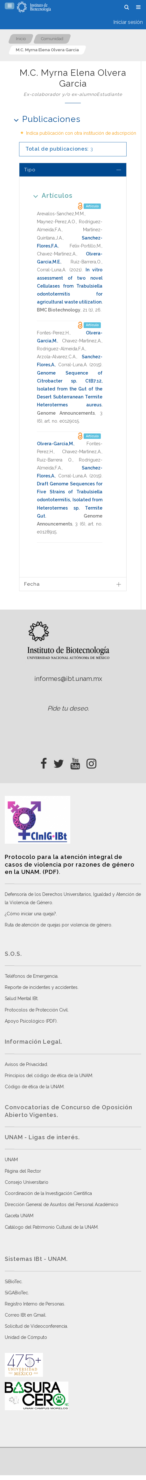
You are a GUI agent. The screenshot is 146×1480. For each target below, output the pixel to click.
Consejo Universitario (26, 1182)
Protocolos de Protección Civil (36, 1009)
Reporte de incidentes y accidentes (41, 987)
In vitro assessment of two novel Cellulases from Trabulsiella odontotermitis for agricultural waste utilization (69, 285)
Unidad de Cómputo (26, 1337)
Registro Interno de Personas (34, 1303)
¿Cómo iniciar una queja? (30, 913)
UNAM (11, 1159)
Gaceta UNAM (19, 1215)
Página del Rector (23, 1171)
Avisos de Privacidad (26, 1064)
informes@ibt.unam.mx (68, 679)
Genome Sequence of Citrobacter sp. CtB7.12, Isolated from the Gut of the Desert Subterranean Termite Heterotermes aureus (69, 389)
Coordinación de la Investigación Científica (48, 1193)
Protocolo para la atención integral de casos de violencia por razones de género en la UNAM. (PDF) (70, 864)
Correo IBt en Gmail (25, 1315)
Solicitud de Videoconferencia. (36, 1326)
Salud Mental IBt (21, 998)
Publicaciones (45, 119)
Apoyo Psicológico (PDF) (31, 1021)
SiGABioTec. (17, 1292)
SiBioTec (13, 1281)
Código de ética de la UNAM (34, 1086)
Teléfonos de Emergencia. (32, 976)
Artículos (51, 195)
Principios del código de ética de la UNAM (48, 1075)
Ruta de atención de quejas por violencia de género (58, 924)
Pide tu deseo (67, 708)
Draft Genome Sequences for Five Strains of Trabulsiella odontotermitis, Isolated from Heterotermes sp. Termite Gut (69, 499)
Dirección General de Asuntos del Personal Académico (61, 1204)
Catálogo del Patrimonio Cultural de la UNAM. (52, 1227)
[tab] (73, 169)
